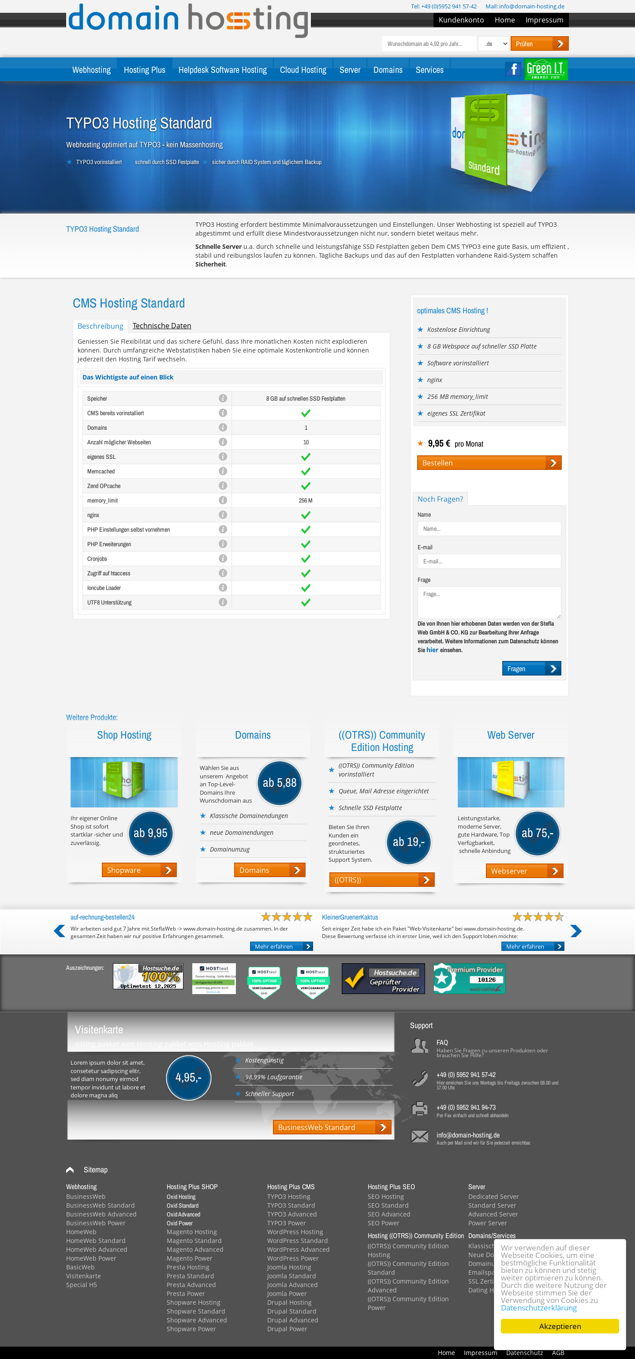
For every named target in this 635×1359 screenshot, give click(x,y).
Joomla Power (287, 1293)
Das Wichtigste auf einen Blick (128, 377)
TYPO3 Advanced (292, 1214)
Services (430, 69)
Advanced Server (493, 1214)
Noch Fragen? (440, 499)
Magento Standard (194, 1240)
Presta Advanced (191, 1284)
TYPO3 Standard (291, 1205)
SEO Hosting (386, 1196)
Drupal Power (287, 1329)
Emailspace (485, 1272)
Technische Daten (162, 325)
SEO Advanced (389, 1214)
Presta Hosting (188, 1267)
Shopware (124, 870)
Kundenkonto (461, 20)
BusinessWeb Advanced (101, 1214)
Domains (388, 69)
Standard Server (492, 1205)
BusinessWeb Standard (316, 1127)
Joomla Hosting (289, 1267)
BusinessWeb (86, 1196)
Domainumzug (490, 1263)
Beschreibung (100, 326)
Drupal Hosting (289, 1302)
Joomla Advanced (292, 1284)
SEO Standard (388, 1205)
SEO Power (384, 1223)
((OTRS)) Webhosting (355, 880)
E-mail (425, 547)
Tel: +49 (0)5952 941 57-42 (444, 6)
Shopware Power (191, 1329)
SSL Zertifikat (487, 1281)
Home (505, 20)
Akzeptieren (560, 1326)
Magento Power (190, 1258)
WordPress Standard (297, 1240)
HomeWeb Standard (96, 1240)
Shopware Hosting (193, 1302)
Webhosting (91, 69)
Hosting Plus (144, 69)
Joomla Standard (291, 1276)
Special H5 (81, 1284)
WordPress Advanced (298, 1249)
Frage (424, 580)
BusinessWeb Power (96, 1223)
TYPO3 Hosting (288, 1196)
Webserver (509, 871)
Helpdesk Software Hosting (223, 69)
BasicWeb (80, 1267)
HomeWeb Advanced (96, 1249)
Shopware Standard (196, 1311)
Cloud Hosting (303, 69)
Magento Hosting (192, 1232)
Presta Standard (190, 1276)
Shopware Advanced (197, 1320)
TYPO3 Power (286, 1223)
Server (350, 69)
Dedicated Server (493, 1196)
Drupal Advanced (292, 1320)
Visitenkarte (83, 1276)
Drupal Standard (292, 1311)
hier (433, 650)
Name (424, 514)
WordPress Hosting (295, 1232)
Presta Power (186, 1293)
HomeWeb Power (91, 1258)
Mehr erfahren (274, 946)
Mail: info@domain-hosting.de (525, 6)
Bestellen (437, 463)
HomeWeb (81, 1232)
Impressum (545, 20)
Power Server (487, 1223)
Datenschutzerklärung (539, 1308)
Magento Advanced (195, 1249)
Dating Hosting (490, 1290)
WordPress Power (293, 1258)
